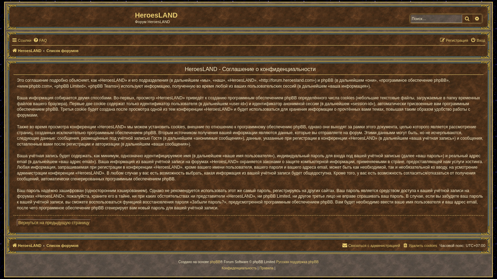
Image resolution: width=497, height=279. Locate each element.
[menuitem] (40, 40)
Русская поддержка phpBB (297, 262)
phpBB (215, 262)
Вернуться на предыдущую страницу (53, 222)
